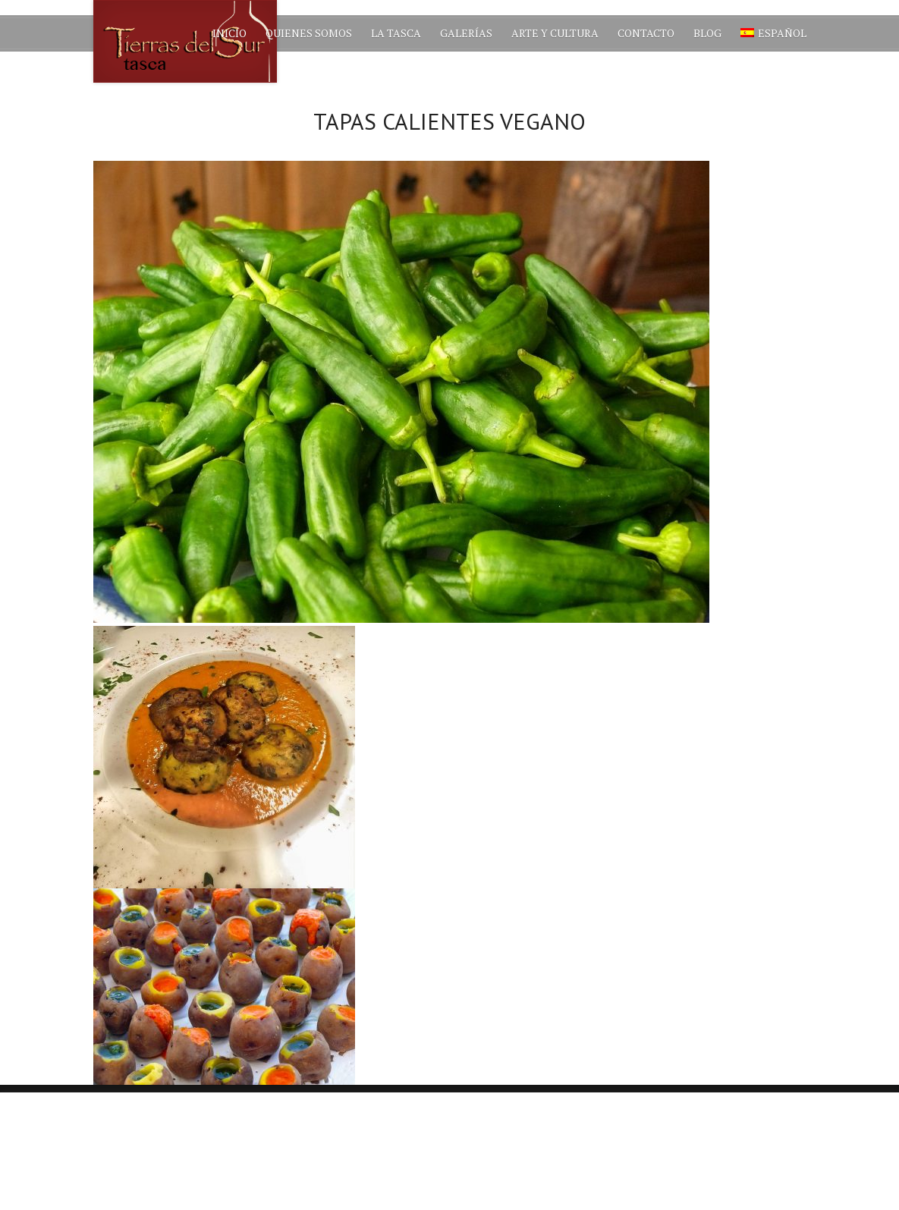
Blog (707, 33)
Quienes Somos (309, 33)
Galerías (466, 33)
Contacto (646, 33)
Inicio (229, 33)
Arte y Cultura (555, 33)
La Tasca (396, 33)
